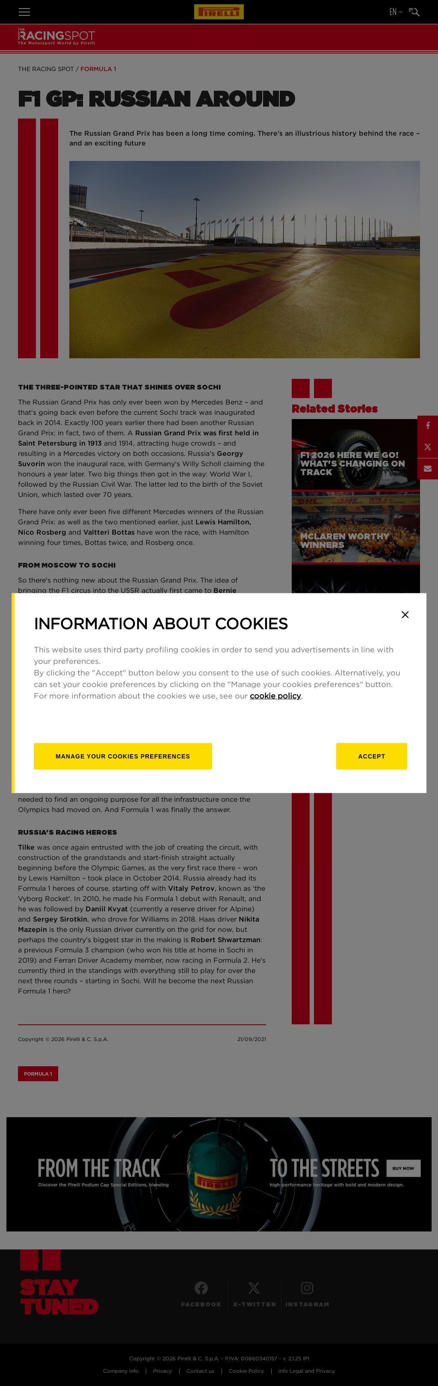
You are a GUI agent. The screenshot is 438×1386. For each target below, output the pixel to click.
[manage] (123, 756)
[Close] (405, 614)
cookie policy (275, 696)
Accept (371, 755)
